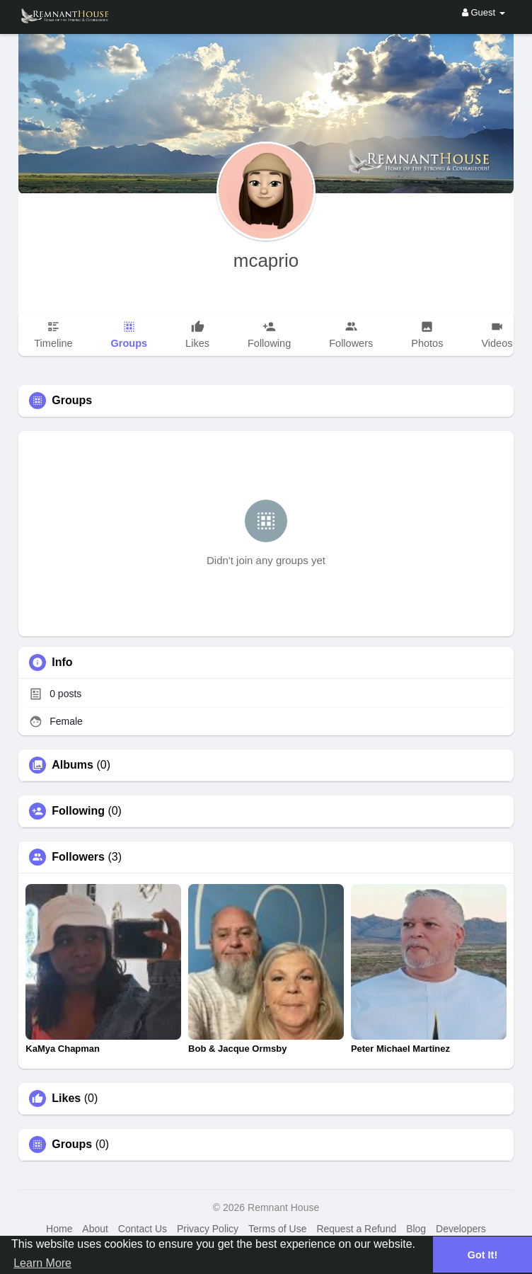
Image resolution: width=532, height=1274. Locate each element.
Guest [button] (483, 12)
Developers (461, 1228)
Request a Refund (356, 1228)
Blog (416, 1228)
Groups (72, 1144)
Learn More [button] (42, 1263)
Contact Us (142, 1228)
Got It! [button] (482, 1255)
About (95, 1228)
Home (59, 1228)
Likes (66, 1098)
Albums (72, 765)
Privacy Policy (207, 1228)
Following (78, 811)
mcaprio (266, 260)
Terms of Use (277, 1228)
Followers (78, 857)
